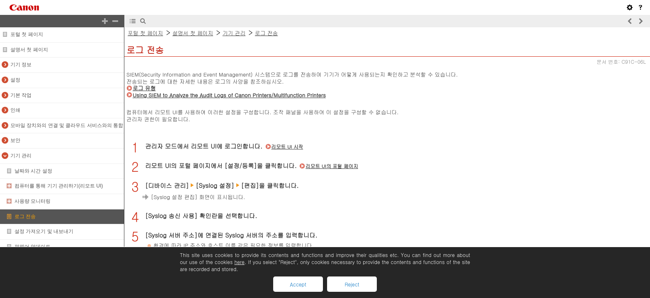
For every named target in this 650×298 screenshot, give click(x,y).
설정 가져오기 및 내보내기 (44, 231)
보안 (15, 140)
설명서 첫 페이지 (29, 50)
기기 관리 (21, 156)
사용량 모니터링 (33, 201)
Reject (351, 284)
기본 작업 (21, 95)
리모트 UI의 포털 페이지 (332, 166)
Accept (298, 284)
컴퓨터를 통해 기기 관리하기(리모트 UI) (59, 186)
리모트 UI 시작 (287, 146)
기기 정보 (21, 64)
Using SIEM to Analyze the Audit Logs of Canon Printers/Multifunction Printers (229, 95)
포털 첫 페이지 (26, 34)
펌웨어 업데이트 (33, 247)
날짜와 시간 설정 (33, 171)
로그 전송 (25, 216)
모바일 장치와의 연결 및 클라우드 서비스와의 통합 (66, 125)
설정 (15, 80)
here (239, 261)
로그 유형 (144, 88)
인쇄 (15, 110)
